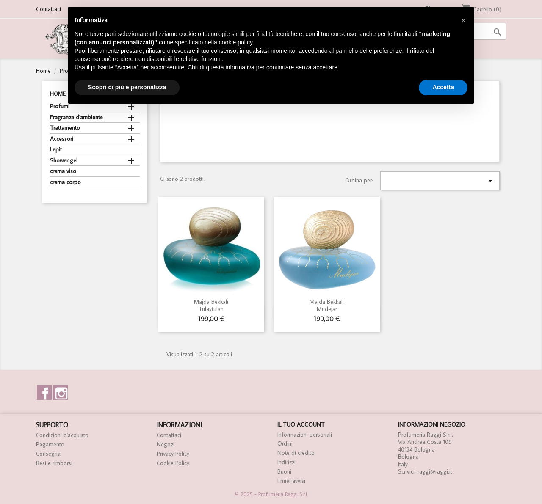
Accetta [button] (443, 87)
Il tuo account (301, 424)
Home (58, 93)
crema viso (63, 171)
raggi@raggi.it (435, 471)
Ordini (285, 443)
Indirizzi (286, 462)
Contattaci (48, 9)
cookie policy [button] (235, 42)
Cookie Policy (173, 463)
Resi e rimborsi (54, 463)
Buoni (284, 471)
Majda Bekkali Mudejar (327, 305)
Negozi (165, 444)
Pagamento (50, 444)
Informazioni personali (304, 434)
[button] (463, 20)
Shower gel (63, 160)
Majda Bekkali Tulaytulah (211, 305)
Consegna (48, 453)
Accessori (61, 139)
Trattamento (65, 128)
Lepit (56, 149)
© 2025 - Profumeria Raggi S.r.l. (271, 494)
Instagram (60, 392)
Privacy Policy (173, 453)
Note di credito (296, 453)
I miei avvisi (291, 481)
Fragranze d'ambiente (76, 117)
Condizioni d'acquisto (62, 435)
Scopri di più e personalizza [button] (127, 87)
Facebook (44, 392)
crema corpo (65, 182)
